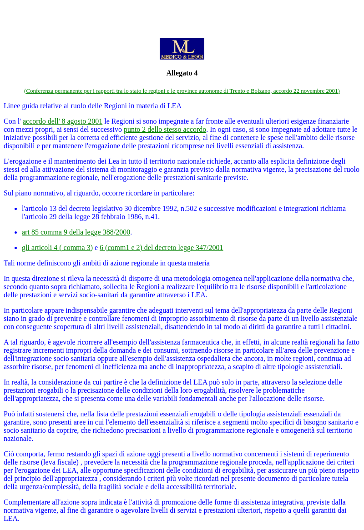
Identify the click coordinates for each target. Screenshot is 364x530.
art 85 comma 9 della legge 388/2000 (76, 232)
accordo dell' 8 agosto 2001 (62, 121)
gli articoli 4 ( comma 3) (57, 247)
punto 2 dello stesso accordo (165, 129)
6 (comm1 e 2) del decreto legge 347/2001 (161, 247)
